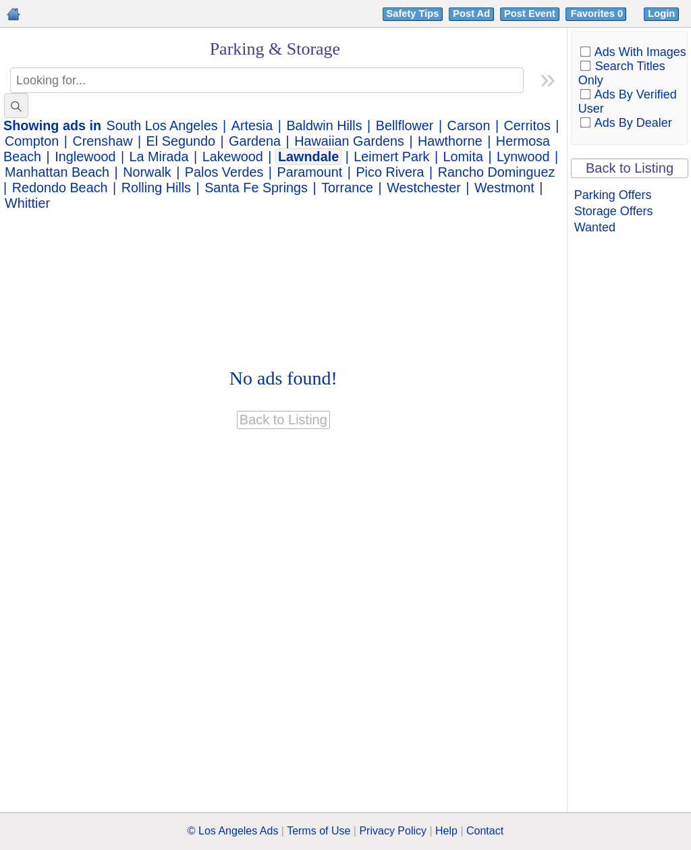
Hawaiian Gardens (349, 141)
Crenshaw (102, 141)
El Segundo (180, 141)
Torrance (347, 187)
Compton (32, 141)
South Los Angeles (162, 125)
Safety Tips (413, 13)
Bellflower (405, 125)
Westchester (424, 187)
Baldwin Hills (324, 125)
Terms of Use (318, 831)
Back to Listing (629, 168)
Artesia (252, 125)
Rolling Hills (156, 187)
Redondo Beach (60, 187)
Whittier (27, 203)
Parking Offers (613, 195)
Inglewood (85, 156)
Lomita (463, 156)
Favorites (598, 13)
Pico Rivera (390, 172)
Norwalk (147, 172)
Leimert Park (391, 156)
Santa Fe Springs (256, 187)
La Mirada (159, 156)
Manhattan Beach (57, 172)
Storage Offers (613, 211)
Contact (484, 831)
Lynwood (523, 156)
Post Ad (471, 13)
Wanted (594, 227)
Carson (469, 125)
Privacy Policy (392, 831)
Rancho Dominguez (496, 172)
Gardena (255, 141)
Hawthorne (450, 141)
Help (446, 831)
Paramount (310, 172)
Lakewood (232, 156)
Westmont (504, 187)
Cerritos (527, 125)
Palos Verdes (224, 172)
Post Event (529, 13)
